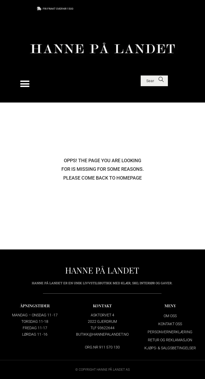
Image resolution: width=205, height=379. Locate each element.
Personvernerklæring (170, 332)
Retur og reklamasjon (170, 340)
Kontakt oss (170, 324)
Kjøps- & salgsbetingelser (170, 348)
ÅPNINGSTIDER (35, 305)
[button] (25, 84)
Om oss (170, 316)
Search (161, 81)
